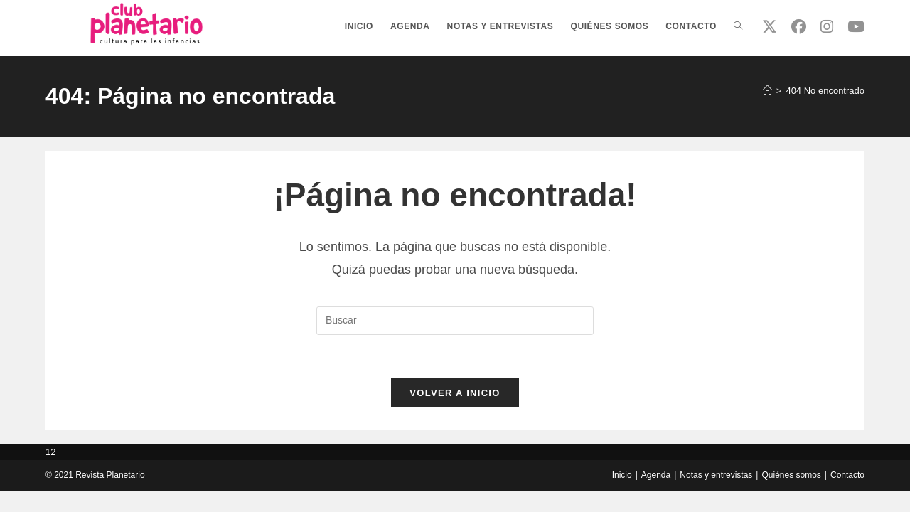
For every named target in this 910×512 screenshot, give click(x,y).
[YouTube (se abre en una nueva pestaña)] (856, 27)
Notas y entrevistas (716, 475)
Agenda (655, 475)
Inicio (622, 475)
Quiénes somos (790, 475)
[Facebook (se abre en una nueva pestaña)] (799, 27)
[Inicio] (767, 90)
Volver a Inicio (455, 393)
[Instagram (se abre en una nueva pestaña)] (827, 27)
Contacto (847, 475)
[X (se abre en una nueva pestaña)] (769, 27)
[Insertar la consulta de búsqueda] (455, 320)
